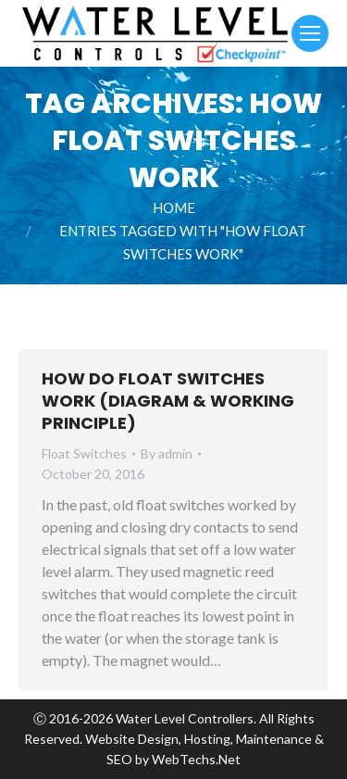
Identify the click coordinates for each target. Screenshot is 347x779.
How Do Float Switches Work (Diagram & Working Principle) (168, 400)
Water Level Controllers (185, 718)
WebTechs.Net (196, 759)
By (166, 453)
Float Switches (84, 453)
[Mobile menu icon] (309, 33)
